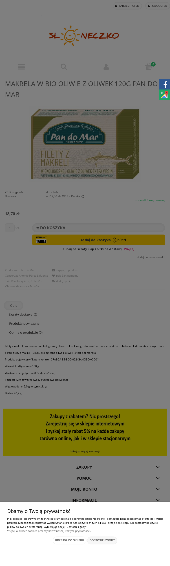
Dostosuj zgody (102, 540)
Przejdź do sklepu (69, 540)
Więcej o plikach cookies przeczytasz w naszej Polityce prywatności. (49, 531)
